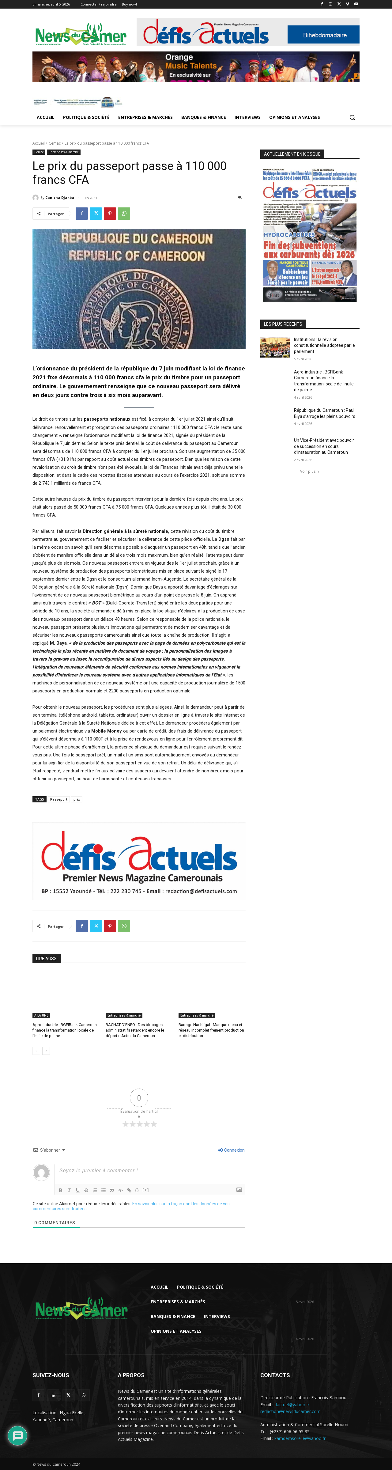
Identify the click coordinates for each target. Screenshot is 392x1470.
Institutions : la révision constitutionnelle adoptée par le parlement (324, 345)
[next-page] (46, 1051)
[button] (352, 117)
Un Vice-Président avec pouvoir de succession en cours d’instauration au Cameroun (324, 446)
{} (137, 1189)
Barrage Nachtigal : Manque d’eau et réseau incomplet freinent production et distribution (211, 1030)
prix (77, 799)
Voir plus (310, 471)
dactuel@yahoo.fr (291, 1404)
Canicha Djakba (59, 197)
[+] (145, 1189)
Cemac (55, 143)
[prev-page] (36, 1051)
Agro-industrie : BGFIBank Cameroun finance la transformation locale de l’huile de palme (64, 1030)
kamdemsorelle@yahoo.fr (300, 1438)
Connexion (231, 1149)
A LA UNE (41, 1015)
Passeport (58, 799)
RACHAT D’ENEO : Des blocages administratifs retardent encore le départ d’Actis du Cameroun (135, 1030)
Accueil (38, 143)
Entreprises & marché (64, 152)
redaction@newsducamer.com (290, 1411)
